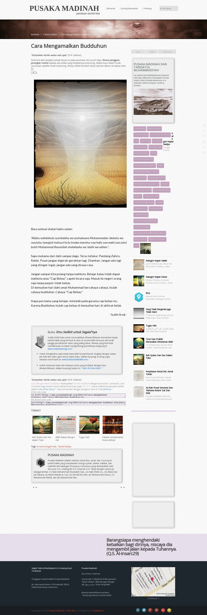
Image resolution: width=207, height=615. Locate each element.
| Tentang (146, 8)
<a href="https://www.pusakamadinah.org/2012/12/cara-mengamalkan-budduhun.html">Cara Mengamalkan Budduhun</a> (78, 395)
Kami (138, 51)
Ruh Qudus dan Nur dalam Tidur (159, 356)
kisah (153, 153)
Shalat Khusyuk (151, 196)
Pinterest (157, 610)
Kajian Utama (140, 147)
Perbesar (153, 598)
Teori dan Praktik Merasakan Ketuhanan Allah (159, 340)
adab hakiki (139, 128)
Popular (167, 51)
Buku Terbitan (154, 128)
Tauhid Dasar (140, 208)
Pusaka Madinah (64, 8)
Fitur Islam (145, 141)
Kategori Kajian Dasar (156, 276)
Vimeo (163, 610)
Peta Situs (71, 610)
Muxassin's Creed (142, 190)
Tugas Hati (151, 325)
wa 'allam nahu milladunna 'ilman (149, 233)
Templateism (97, 610)
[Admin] (107, 389)
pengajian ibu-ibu (161, 190)
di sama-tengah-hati (46, 446)
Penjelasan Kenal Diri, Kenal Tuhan (159, 373)
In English (157, 141)
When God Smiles (157, 239)
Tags (151, 51)
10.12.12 (86, 386)
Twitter (144, 610)
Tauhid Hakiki (156, 208)
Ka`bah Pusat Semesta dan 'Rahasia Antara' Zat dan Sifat (159, 390)
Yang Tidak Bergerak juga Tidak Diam (158, 310)
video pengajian (141, 227)
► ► (122, 487)
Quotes (137, 196)
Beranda (35, 34)
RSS (169, 610)
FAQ (136, 141)
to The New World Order (145, 221)
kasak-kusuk (155, 147)
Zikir (136, 245)
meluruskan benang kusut (146, 184)
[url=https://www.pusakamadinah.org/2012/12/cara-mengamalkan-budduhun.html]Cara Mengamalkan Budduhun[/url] (78, 403)
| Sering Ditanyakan (129, 8)
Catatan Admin (141, 135)
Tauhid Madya (50, 34)
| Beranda (110, 8)
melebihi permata (157, 178)
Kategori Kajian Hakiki (156, 260)
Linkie (160, 165)
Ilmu (148, 293)
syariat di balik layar (143, 202)
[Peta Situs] (48, 389)
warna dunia (140, 239)
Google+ (150, 610)
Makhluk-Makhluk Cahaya (146, 171)
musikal (164, 184)
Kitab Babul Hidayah (143, 159)
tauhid (159, 202)
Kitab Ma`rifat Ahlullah (144, 165)
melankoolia (140, 178)
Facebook (138, 610)
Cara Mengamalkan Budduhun (75, 34)
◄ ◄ (34, 487)
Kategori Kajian (141, 153)
